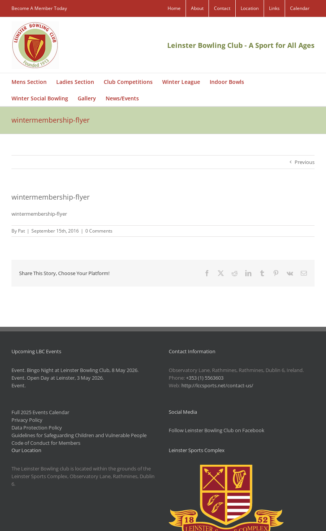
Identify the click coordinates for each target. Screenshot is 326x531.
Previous (305, 162)
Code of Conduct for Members (45, 442)
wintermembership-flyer (39, 213)
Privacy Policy (26, 419)
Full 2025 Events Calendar (40, 412)
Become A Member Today (39, 8)
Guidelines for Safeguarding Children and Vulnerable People (79, 435)
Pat (21, 231)
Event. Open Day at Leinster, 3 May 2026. (57, 377)
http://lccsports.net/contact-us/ (217, 385)
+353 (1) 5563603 (204, 377)
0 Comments (98, 231)
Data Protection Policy (36, 427)
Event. (18, 385)
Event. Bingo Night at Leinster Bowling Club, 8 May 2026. (75, 370)
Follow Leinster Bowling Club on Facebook (216, 430)
